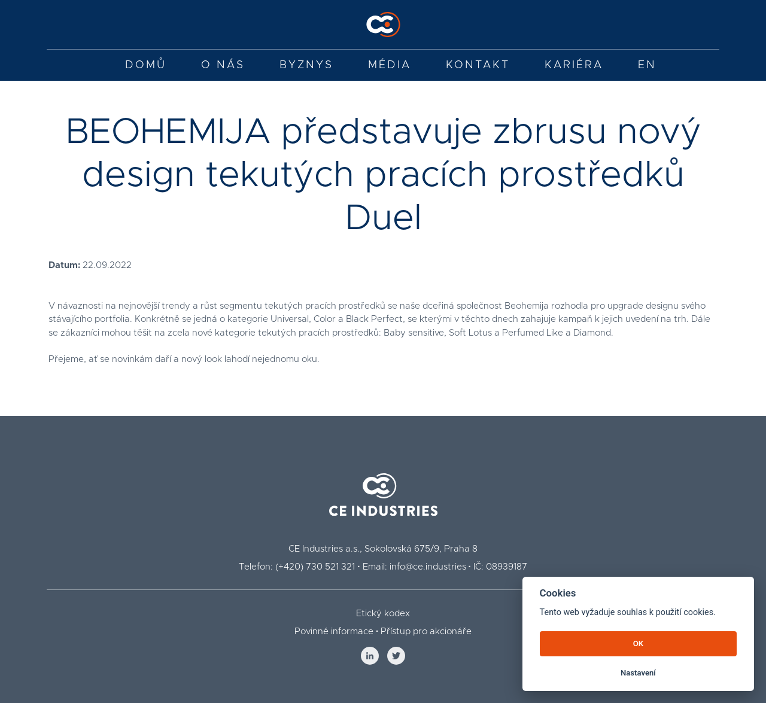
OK (638, 643)
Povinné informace (333, 631)
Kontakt (478, 65)
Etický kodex (383, 613)
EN (647, 65)
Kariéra (574, 65)
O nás (223, 65)
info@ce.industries (428, 566)
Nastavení (638, 672)
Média (389, 65)
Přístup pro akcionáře (426, 631)
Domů (145, 65)
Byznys (306, 65)
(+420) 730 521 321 (315, 566)
